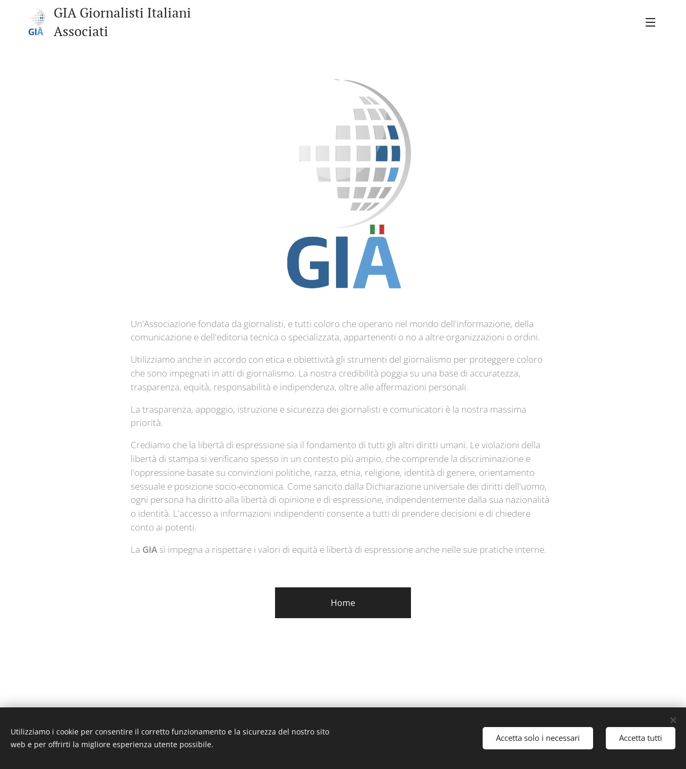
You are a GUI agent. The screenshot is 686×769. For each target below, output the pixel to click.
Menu (650, 22)
